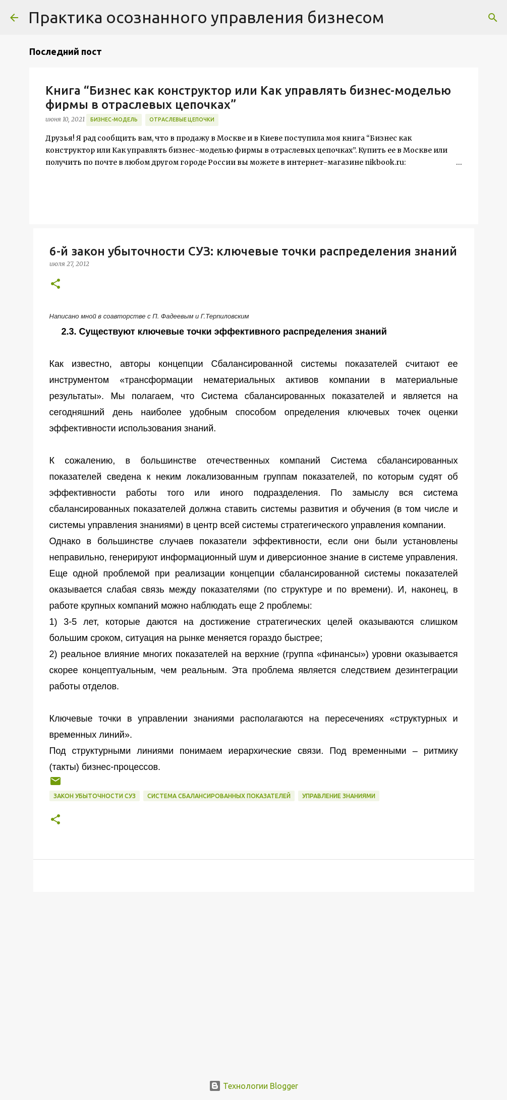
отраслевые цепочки (181, 119)
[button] (55, 284)
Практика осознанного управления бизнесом (206, 17)
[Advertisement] (253, 977)
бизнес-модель (114, 119)
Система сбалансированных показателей (219, 796)
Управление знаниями (338, 796)
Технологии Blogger (253, 1085)
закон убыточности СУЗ (94, 796)
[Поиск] (493, 18)
